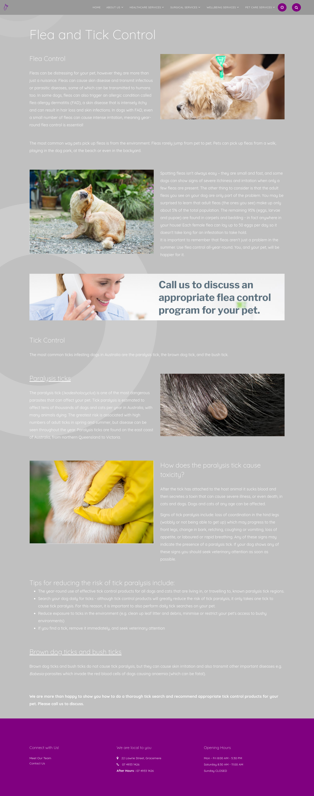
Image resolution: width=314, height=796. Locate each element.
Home (97, 7)
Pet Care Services (258, 7)
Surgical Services (183, 7)
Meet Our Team (40, 758)
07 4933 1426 (131, 764)
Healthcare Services (145, 7)
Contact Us (37, 763)
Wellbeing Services (221, 7)
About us (113, 7)
